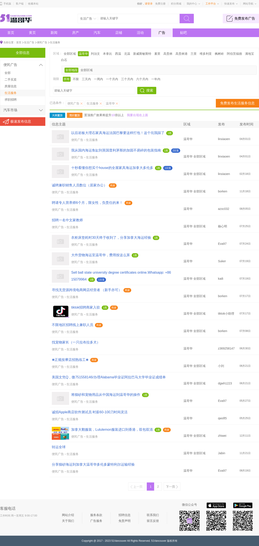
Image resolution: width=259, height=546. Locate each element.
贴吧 (183, 32)
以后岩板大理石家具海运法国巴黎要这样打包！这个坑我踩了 (117, 133)
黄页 (32, 32)
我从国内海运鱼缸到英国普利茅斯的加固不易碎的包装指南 (116, 150)
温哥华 (83, 53)
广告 (161, 32)
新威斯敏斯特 (142, 53)
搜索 (149, 90)
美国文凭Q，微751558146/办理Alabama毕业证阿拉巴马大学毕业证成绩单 (109, 377)
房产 (75, 32)
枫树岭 (219, 53)
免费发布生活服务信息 (237, 103)
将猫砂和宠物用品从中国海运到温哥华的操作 (105, 394)
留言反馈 (153, 521)
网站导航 (248, 3)
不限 (76, 79)
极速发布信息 (20, 121)
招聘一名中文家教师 (67, 220)
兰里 (194, 53)
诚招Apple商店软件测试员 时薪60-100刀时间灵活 (90, 412)
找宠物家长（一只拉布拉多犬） (76, 342)
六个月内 (142, 79)
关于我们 (68, 521)
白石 (64, 60)
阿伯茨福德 (234, 53)
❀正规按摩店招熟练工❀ (70, 360)
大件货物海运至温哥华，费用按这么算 (100, 255)
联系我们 (153, 515)
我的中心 (192, 3)
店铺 (118, 32)
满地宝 (249, 53)
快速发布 (229, 3)
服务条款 (96, 515)
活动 (140, 32)
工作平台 (210, 3)
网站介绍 (68, 515)
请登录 (149, 3)
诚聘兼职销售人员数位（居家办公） (79, 185)
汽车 (97, 32)
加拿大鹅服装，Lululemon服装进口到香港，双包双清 (112, 429)
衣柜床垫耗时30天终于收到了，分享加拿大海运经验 (111, 237)
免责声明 (124, 521)
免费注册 (160, 3)
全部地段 (71, 70)
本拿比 (107, 53)
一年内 (155, 79)
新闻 (54, 32)
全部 (8, 73)
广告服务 (96, 521)
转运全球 (59, 447)
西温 (118, 53)
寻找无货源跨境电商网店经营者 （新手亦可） (87, 290)
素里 (157, 53)
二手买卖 (11, 79)
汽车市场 (10, 110)
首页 (10, 32)
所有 (67, 79)
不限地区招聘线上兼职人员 (72, 325)
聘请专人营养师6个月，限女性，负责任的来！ (87, 202)
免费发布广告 (244, 18)
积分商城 (176, 3)
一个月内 (112, 79)
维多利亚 (206, 53)
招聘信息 (124, 515)
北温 (127, 53)
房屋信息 (11, 86)
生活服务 (55, 42)
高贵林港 (181, 53)
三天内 (86, 79)
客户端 (20, 3)
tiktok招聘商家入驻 (85, 307)
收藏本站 (33, 3)
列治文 (95, 53)
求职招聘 (11, 99)
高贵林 (167, 53)
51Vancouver (118, 540)
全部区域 (70, 53)
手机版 (7, 3)
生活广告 (29, 42)
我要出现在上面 (137, 115)
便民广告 (42, 42)
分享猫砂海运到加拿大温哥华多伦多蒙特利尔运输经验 (93, 464)
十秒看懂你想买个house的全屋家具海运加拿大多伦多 (112, 168)
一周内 (98, 79)
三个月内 (127, 79)
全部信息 (23, 53)
